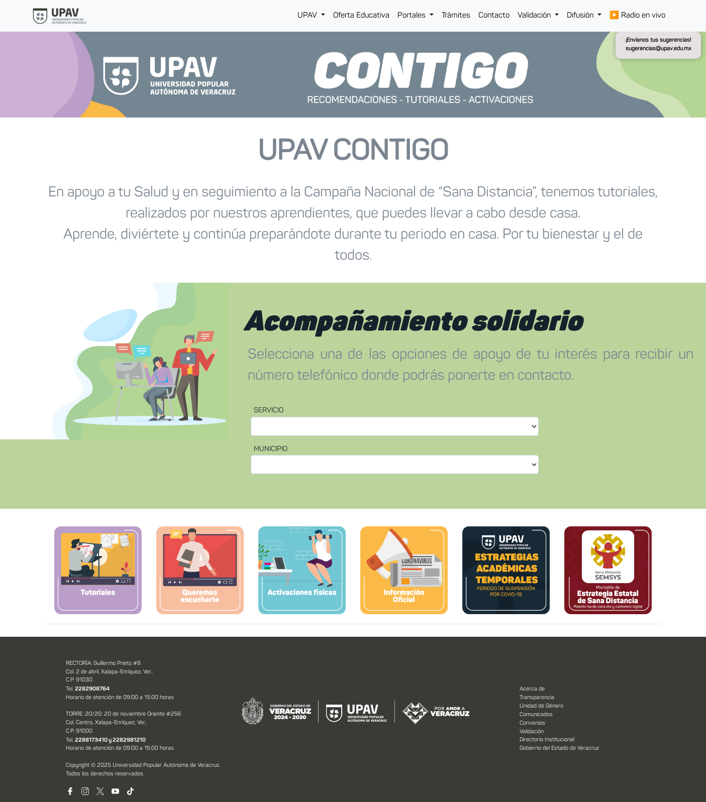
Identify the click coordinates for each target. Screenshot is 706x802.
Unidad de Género (541, 706)
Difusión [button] (581, 16)
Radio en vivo (637, 16)
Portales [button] (412, 16)
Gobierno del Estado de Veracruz (559, 748)
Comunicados (536, 715)
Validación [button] (535, 16)
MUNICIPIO (270, 449)
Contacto (494, 16)
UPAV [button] (308, 16)
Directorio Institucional (547, 740)
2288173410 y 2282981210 (110, 740)
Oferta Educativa (361, 16)
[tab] (98, 570)
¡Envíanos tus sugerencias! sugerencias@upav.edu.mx (658, 45)
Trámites (456, 16)
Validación (532, 732)
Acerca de (532, 689)
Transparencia (537, 698)
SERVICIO (268, 410)
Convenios (532, 723)
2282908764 (92, 689)
